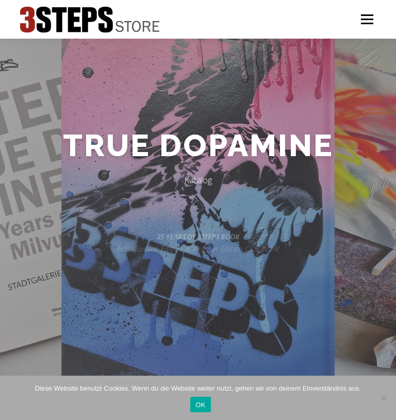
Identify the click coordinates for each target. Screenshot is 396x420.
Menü (367, 19)
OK (200, 405)
